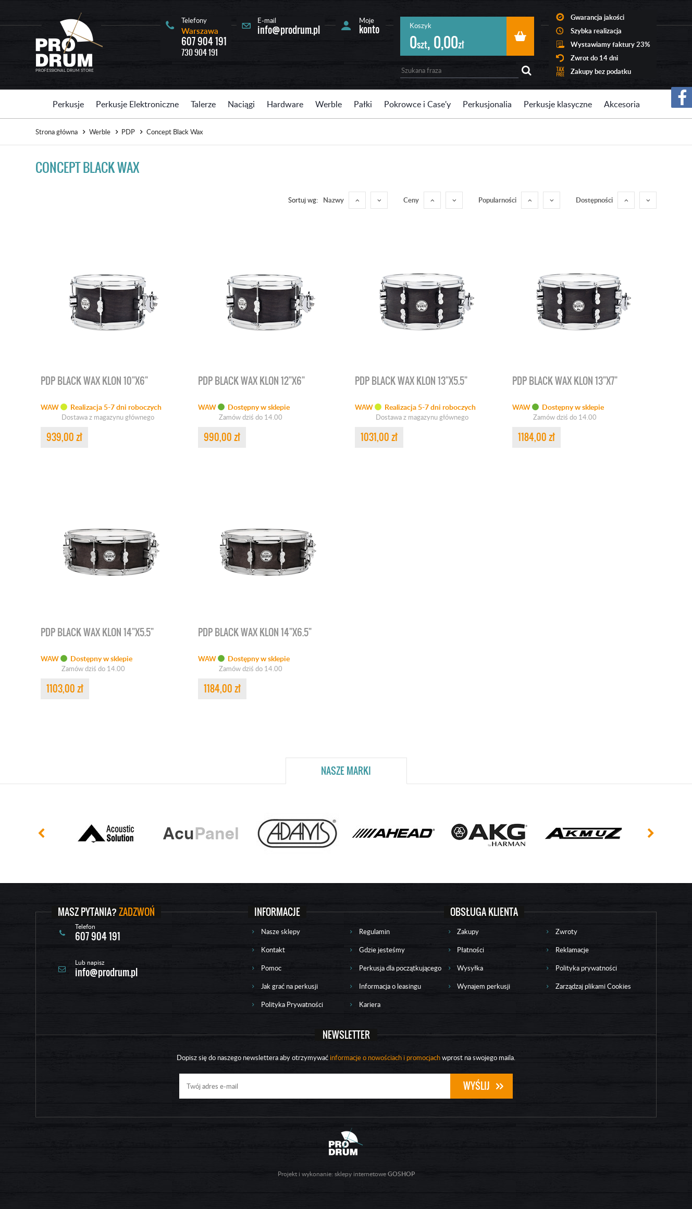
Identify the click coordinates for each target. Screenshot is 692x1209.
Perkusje (68, 104)
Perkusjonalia (487, 104)
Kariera (369, 1004)
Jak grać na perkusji (289, 986)
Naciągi (241, 104)
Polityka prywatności (586, 968)
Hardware (285, 104)
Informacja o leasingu (390, 986)
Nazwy (333, 200)
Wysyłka (470, 968)
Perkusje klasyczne (558, 104)
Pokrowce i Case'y (417, 104)
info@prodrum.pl (288, 30)
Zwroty (566, 931)
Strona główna (56, 131)
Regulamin (374, 931)
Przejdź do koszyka (520, 36)
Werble (328, 104)
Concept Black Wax (174, 131)
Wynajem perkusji (483, 986)
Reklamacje (572, 949)
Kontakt (273, 949)
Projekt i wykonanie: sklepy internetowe (346, 1173)
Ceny (411, 200)
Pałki (363, 104)
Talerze (203, 104)
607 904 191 (204, 41)
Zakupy (468, 931)
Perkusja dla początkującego (400, 968)
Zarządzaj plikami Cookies (593, 986)
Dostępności (594, 200)
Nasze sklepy (280, 931)
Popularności (497, 200)
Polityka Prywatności (292, 1004)
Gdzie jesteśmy (382, 949)
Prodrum (69, 39)
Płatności (470, 949)
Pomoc (271, 968)
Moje (369, 25)
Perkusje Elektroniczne (137, 104)
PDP (128, 131)
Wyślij (476, 1086)
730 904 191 (199, 52)
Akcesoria (622, 104)
